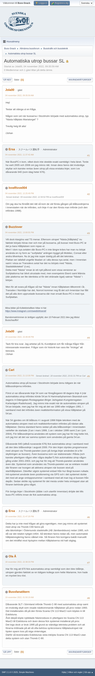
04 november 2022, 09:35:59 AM (19, 95)
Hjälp (64, 672)
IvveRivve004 (18, 187)
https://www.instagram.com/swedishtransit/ (25, 311)
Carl (11, 369)
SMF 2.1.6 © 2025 (10, 672)
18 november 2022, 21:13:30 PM (19, 376)
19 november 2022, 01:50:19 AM (19, 597)
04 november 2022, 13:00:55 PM (19, 232)
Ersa (12, 149)
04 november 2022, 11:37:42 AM (19, 155)
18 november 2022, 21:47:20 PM (19, 516)
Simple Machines (26, 672)
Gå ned (7, 80)
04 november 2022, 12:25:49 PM (19, 193)
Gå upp (7, 652)
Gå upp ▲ (88, 672)
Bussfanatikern (19, 591)
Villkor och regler (75, 672)
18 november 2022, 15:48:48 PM (19, 337)
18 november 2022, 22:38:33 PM (19, 562)
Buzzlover (15, 226)
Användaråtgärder (80, 80)
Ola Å (12, 556)
